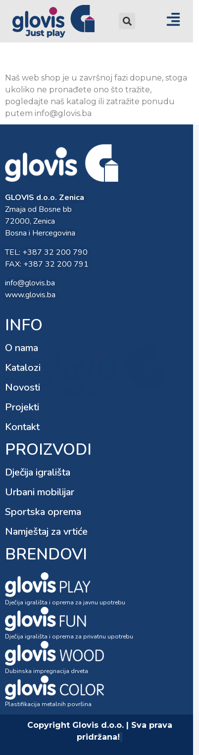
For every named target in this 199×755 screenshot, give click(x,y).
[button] (127, 21)
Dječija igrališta (37, 472)
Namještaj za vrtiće (46, 531)
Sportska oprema (43, 511)
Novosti (22, 387)
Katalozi (23, 367)
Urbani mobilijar (39, 492)
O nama (21, 348)
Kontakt (22, 427)
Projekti (22, 407)
